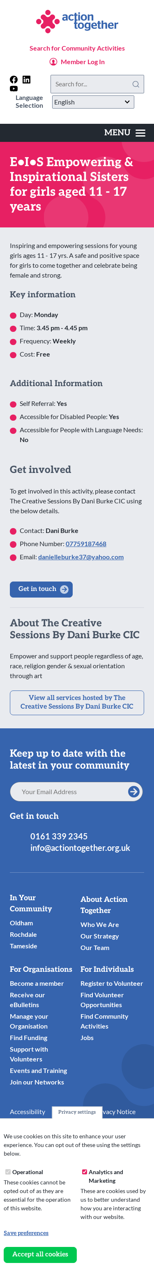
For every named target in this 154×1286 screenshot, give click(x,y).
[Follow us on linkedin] (26, 79)
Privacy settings (77, 1112)
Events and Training (38, 1070)
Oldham (21, 923)
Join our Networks (37, 1082)
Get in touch (37, 589)
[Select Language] (93, 102)
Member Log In (83, 61)
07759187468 (86, 543)
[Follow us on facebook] (14, 79)
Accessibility (27, 1111)
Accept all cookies (40, 1254)
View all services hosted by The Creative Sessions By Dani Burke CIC (77, 702)
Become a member (37, 983)
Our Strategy (99, 936)
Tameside (23, 946)
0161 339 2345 (59, 836)
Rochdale (23, 934)
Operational (27, 1171)
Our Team (94, 947)
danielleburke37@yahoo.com (81, 557)
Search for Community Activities (77, 48)
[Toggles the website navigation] (125, 133)
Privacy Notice (115, 1111)
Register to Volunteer (111, 983)
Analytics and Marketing (106, 1176)
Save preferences (26, 1233)
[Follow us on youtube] (14, 89)
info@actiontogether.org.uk (80, 848)
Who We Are (99, 924)
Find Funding (28, 1037)
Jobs (87, 1037)
